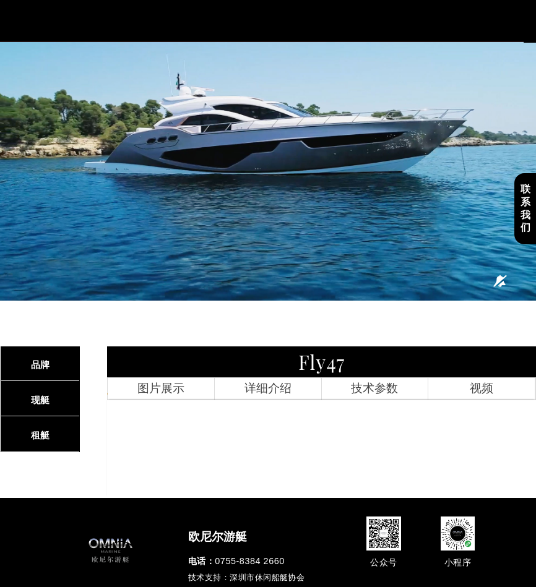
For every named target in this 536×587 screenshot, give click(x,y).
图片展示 (160, 388)
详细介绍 (268, 388)
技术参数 (374, 388)
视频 (481, 388)
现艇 (40, 400)
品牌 (40, 364)
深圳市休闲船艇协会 (267, 577)
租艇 (40, 435)
